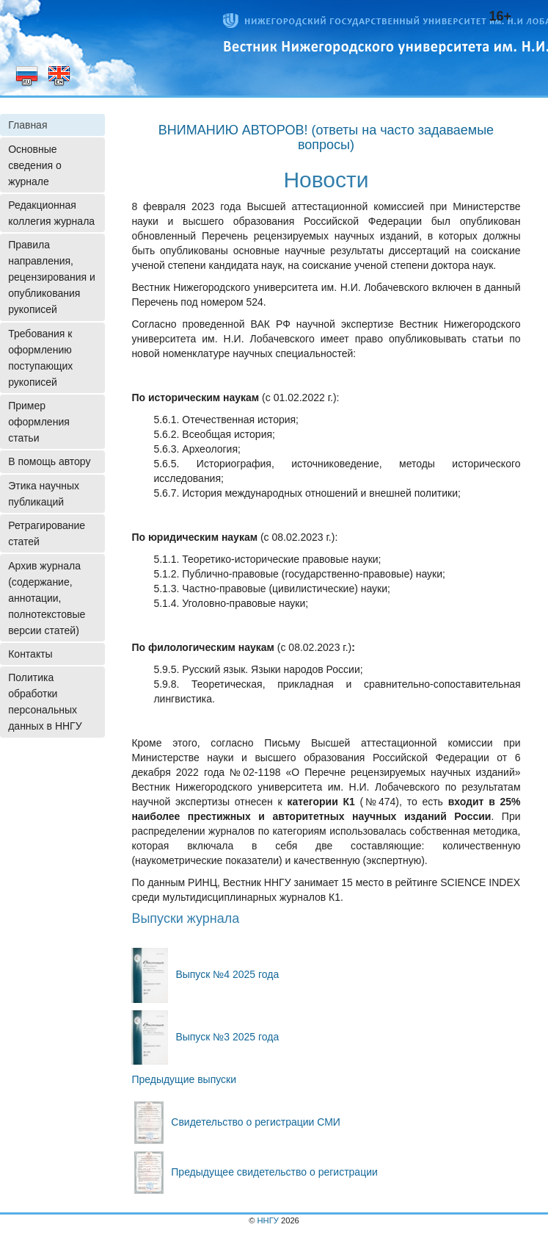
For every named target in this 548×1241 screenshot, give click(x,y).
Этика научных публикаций (43, 494)
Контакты (30, 654)
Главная (27, 125)
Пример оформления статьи (39, 422)
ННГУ (268, 1220)
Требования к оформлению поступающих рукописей (40, 358)
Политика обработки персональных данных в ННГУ (44, 702)
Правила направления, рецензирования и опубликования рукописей (51, 277)
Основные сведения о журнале (35, 165)
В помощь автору (49, 461)
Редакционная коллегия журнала (51, 213)
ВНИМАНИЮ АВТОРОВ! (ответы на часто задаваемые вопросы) (326, 137)
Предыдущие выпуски (183, 1079)
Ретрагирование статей (46, 533)
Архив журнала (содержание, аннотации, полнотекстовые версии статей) (46, 598)
